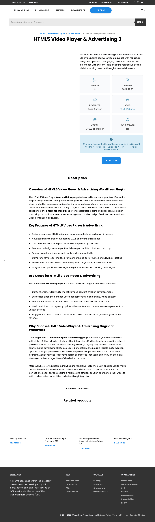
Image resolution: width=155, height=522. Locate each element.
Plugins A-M (21, 10)
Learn (124, 502)
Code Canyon (74, 34)
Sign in (111, 160)
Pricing (100, 10)
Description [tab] (77, 178)
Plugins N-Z (42, 10)
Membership (127, 495)
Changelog (99, 487)
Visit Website (127, 109)
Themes (60, 10)
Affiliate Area (72, 480)
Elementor (126, 480)
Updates (93, 2)
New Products (107, 2)
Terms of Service (120, 514)
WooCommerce (129, 484)
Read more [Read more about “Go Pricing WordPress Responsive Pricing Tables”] (84, 448)
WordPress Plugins (56, 34)
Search (140, 22)
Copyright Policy (137, 514)
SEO (123, 487)
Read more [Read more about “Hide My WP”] (15, 442)
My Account (123, 2)
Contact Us (71, 484)
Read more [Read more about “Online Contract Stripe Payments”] (50, 445)
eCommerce (78, 10)
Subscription (127, 498)
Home (42, 34)
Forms (124, 491)
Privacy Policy (103, 514)
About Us (97, 484)
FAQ (68, 487)
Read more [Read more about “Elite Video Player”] (119, 442)
